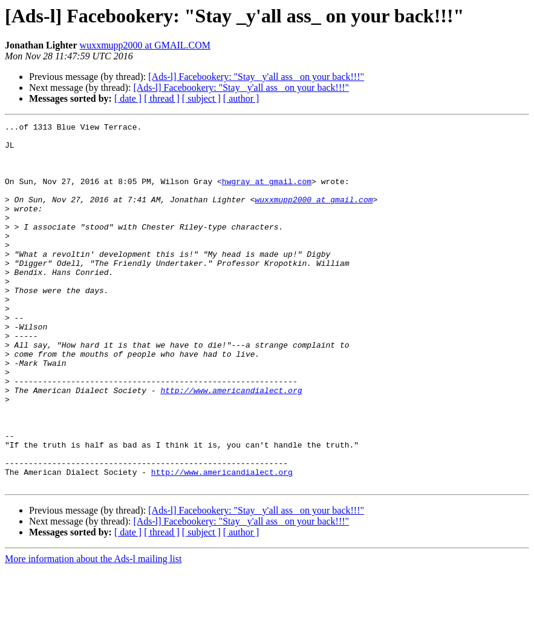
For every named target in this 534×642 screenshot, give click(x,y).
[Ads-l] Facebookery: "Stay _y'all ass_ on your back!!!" (256, 76)
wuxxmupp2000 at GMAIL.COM (145, 45)
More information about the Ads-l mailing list (93, 631)
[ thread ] (162, 98)
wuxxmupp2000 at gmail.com (314, 215)
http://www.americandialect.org (231, 444)
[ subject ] (201, 98)
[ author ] (241, 98)
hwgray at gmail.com (266, 193)
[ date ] (128, 98)
